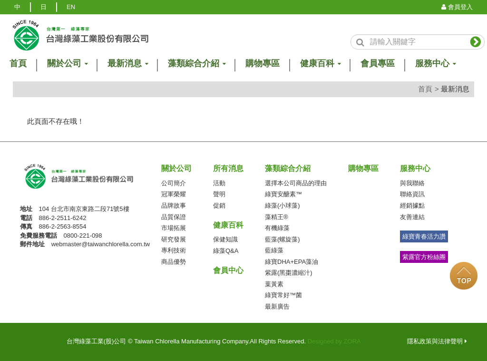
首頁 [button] (18, 63)
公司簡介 (173, 183)
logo (80, 35)
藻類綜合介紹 (288, 168)
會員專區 (377, 63)
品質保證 (173, 217)
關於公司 (176, 168)
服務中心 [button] (435, 63)
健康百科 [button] (320, 63)
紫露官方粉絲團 (424, 257)
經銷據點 (412, 205)
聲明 (219, 194)
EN (71, 6)
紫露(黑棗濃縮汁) (288, 272)
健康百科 (228, 225)
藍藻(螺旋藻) (282, 239)
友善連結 (412, 217)
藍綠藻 (274, 250)
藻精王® (276, 217)
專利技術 (173, 250)
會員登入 (457, 6)
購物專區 (262, 63)
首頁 (425, 89)
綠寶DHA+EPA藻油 (291, 261)
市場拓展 (173, 227)
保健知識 (225, 239)
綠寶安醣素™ (283, 194)
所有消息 (228, 168)
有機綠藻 (277, 227)
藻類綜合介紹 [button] (196, 63)
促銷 (219, 205)
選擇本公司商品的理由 (296, 183)
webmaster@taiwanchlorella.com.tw (100, 244)
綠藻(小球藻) (282, 205)
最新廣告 (277, 306)
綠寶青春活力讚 (424, 236)
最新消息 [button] (127, 63)
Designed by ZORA (334, 341)
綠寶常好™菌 (283, 295)
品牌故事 (173, 205)
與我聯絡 (412, 183)
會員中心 (228, 270)
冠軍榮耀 (173, 194)
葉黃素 (274, 284)
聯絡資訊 (412, 194)
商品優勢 (173, 261)
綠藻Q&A (225, 250)
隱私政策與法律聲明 (437, 341)
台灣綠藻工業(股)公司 (87, 179)
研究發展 (173, 239)
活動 (219, 183)
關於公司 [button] (67, 63)
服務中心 (415, 168)
